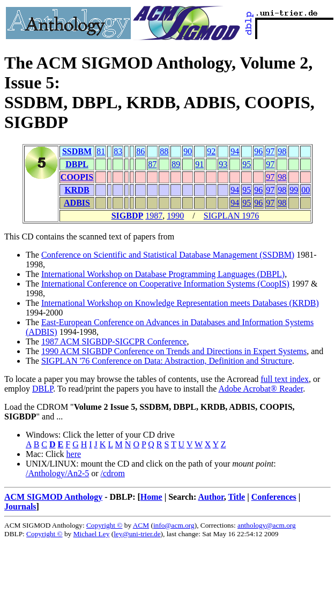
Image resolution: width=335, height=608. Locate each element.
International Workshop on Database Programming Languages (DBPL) (163, 274)
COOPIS (77, 177)
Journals (20, 506)
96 (258, 151)
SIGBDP (127, 215)
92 (211, 151)
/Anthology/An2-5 (57, 473)
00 (305, 189)
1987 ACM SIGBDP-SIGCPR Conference (114, 341)
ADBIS (77, 202)
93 (223, 164)
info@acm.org (174, 525)
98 (282, 151)
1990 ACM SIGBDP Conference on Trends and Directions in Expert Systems (174, 351)
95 (246, 164)
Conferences (273, 496)
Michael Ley (91, 534)
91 (199, 164)
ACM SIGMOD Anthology (53, 496)
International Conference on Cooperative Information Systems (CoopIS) (165, 283)
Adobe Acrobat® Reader (260, 388)
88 (164, 151)
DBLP (42, 388)
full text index (284, 379)
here (73, 454)
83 (118, 151)
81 (100, 151)
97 (270, 151)
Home (151, 496)
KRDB (76, 189)
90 (187, 151)
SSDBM (77, 151)
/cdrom (113, 473)
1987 (153, 215)
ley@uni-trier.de (137, 534)
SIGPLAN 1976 (231, 215)
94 (234, 151)
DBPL (76, 164)
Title (236, 496)
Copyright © (104, 525)
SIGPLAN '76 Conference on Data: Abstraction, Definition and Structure (166, 360)
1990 (175, 215)
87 (152, 164)
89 (176, 164)
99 (293, 189)
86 (140, 151)
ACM (141, 525)
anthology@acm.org (266, 525)
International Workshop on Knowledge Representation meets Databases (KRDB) (180, 302)
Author (211, 496)
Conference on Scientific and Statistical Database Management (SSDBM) (167, 254)
